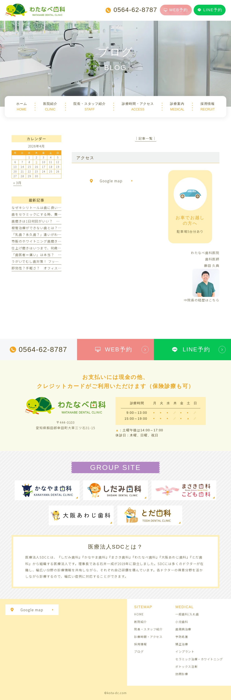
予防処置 (181, 637)
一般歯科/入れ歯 (187, 614)
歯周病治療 (183, 629)
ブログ (139, 651)
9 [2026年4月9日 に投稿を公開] (36, 162)
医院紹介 (140, 622)
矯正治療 (181, 644)
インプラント (184, 651)
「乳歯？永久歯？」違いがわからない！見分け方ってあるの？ (61, 234)
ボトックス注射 (186, 666)
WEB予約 (176, 10)
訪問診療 (181, 674)
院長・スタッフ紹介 (148, 629)
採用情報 (140, 644)
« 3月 (17, 182)
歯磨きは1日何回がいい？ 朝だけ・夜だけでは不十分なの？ (61, 221)
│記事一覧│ (145, 138)
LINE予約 (209, 10)
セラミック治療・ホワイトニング (199, 659)
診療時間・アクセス (148, 637)
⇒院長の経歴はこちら (201, 300)
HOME (138, 614)
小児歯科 (181, 622)
